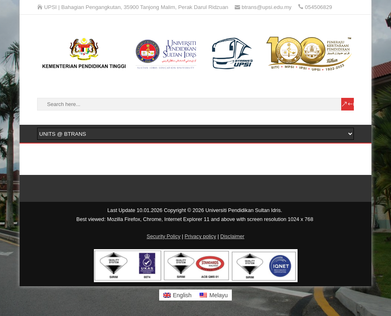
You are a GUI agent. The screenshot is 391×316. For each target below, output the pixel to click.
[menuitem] (177, 294)
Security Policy (163, 236)
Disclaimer (232, 236)
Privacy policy (200, 236)
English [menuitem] (182, 295)
